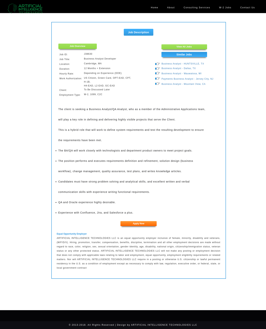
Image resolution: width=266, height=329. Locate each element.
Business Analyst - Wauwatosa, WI (182, 73)
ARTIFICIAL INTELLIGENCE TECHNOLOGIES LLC (164, 325)
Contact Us (247, 7)
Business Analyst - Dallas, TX (179, 68)
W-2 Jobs (225, 7)
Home (154, 7)
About (171, 7)
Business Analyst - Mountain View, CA (184, 84)
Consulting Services (197, 7)
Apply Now (138, 223)
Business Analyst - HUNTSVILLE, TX (183, 63)
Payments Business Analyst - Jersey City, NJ (188, 79)
